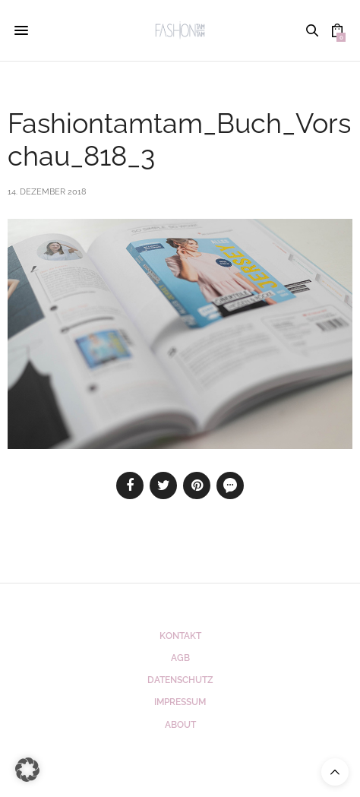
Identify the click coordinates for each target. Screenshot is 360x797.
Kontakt (180, 636)
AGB (180, 658)
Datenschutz (180, 680)
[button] (27, 769)
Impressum (180, 702)
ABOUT (180, 725)
